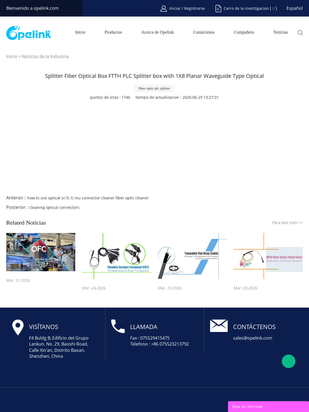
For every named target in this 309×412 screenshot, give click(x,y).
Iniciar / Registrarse (187, 8)
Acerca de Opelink (157, 32)
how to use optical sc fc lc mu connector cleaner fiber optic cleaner (88, 197)
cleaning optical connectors (54, 207)
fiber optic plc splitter (154, 88)
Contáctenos (204, 32)
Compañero (244, 32)
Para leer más (287, 222)
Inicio (80, 32)
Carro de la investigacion (246, 8)
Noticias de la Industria (45, 56)
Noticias (280, 32)
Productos (113, 32)
